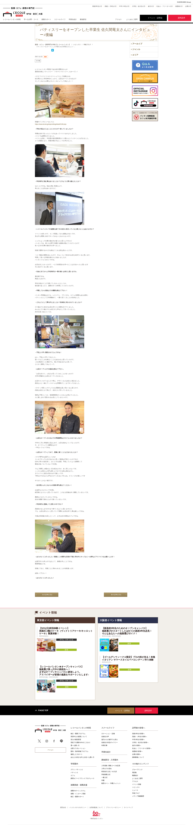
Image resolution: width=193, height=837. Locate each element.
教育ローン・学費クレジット (111, 783)
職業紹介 (135, 775)
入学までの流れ (106, 768)
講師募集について (138, 757)
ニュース (135, 790)
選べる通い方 (75, 745)
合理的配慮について (96, 807)
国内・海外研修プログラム (79, 751)
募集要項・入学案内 (109, 759)
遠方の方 (151, 6)
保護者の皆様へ (137, 751)
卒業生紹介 (106, 752)
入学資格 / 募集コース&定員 (110, 765)
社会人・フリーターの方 (164, 6)
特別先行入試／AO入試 (109, 771)
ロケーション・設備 (108, 733)
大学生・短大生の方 (138, 6)
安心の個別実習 (76, 739)
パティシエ (74, 772)
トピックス (136, 787)
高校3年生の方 (97, 6)
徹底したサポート (76, 754)
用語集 (134, 772)
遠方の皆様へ (136, 745)
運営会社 (63, 807)
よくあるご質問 (131, 19)
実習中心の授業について (79, 736)
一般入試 (104, 777)
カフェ (73, 775)
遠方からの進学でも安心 (109, 739)
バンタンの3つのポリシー (77, 807)
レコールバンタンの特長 (81, 727)
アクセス (118, 19)
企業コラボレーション (78, 748)
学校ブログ (136, 793)
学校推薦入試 (105, 774)
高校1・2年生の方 (111, 6)
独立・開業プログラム (78, 733)
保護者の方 (179, 6)
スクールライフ (107, 727)
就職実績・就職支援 (79, 785)
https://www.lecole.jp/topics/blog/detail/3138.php (50, 124)
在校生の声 (105, 736)
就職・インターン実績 (78, 794)
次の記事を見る (47, 595)
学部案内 (74, 763)
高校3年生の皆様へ (138, 733)
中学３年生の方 (124, 6)
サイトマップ (128, 807)
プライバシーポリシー (113, 807)
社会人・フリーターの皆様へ (141, 748)
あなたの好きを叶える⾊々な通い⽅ (82, 757)
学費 (102, 780)
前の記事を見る (116, 595)
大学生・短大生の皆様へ (140, 742)
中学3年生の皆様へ (138, 739)
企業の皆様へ (136, 754)
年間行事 (104, 745)
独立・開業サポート (77, 796)
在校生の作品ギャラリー (109, 742)
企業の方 (188, 6)
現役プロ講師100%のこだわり (80, 742)
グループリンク (137, 769)
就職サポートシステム (78, 791)
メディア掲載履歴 (138, 796)
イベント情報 (136, 784)
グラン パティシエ (77, 769)
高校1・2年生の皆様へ (139, 736)
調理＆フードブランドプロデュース (82, 778)
